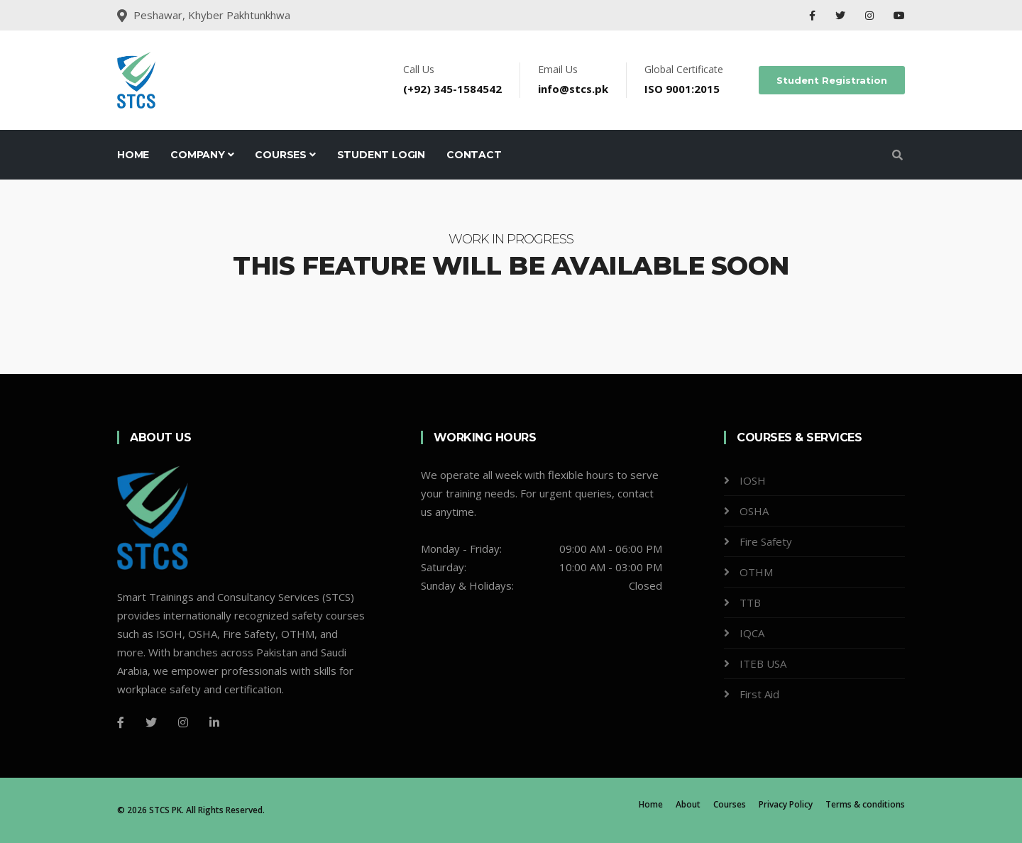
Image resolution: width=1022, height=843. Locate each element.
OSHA (754, 511)
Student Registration (831, 80)
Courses (285, 154)
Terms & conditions (865, 804)
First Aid (759, 694)
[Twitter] (151, 722)
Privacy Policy (786, 804)
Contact (474, 154)
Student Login (381, 154)
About (688, 804)
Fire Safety (766, 541)
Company (201, 154)
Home (133, 154)
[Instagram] (183, 722)
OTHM (756, 572)
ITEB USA (763, 663)
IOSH (753, 480)
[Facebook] (120, 722)
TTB (750, 602)
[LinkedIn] (214, 722)
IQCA (752, 633)
